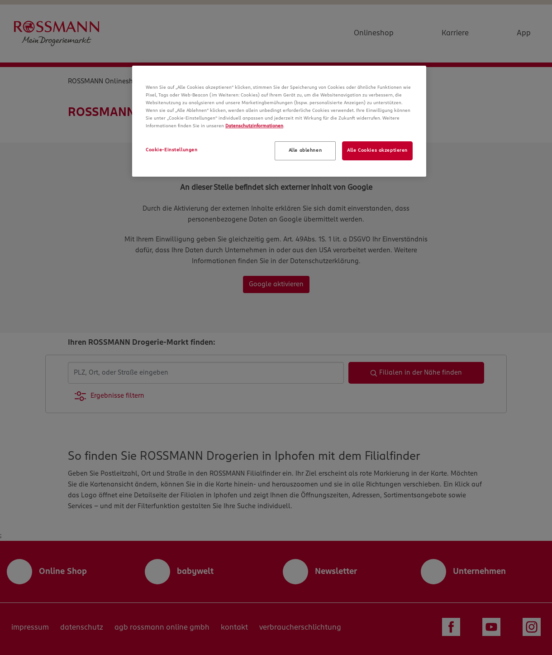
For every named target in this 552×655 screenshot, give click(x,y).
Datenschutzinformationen (254, 126)
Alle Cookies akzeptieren (377, 150)
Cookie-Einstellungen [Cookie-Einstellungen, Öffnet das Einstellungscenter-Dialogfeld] (171, 150)
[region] (279, 121)
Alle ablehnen (305, 150)
